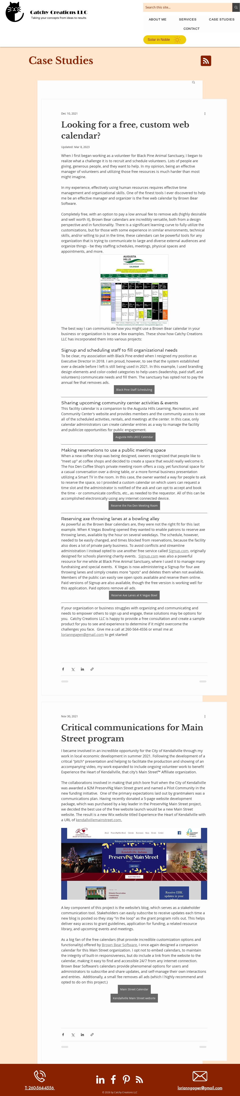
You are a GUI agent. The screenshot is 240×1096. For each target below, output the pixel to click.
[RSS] (139, 1079)
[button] (193, 82)
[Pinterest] (126, 1079)
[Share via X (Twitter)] (73, 669)
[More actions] (204, 113)
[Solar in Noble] (164, 39)
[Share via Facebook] (63, 669)
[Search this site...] (184, 7)
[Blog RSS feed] (206, 61)
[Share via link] (92, 669)
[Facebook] (113, 1079)
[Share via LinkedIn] (82, 669)
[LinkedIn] (100, 1079)
